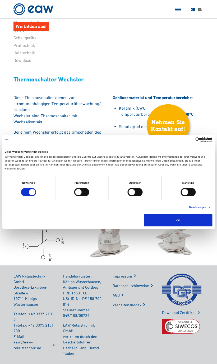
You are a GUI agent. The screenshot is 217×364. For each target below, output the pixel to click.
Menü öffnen (178, 9)
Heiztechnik (24, 52)
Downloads (23, 60)
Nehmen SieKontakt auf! (168, 125)
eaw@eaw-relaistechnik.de (27, 345)
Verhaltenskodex (127, 305)
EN (200, 9)
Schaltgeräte (24, 37)
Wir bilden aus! (31, 26)
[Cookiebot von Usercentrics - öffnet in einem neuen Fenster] (189, 139)
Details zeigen (197, 207)
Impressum (122, 276)
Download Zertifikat (179, 312)
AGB (116, 295)
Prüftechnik (24, 45)
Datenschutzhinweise (131, 285)
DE (193, 9)
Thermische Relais (30, 22)
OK (178, 220)
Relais (19, 30)
